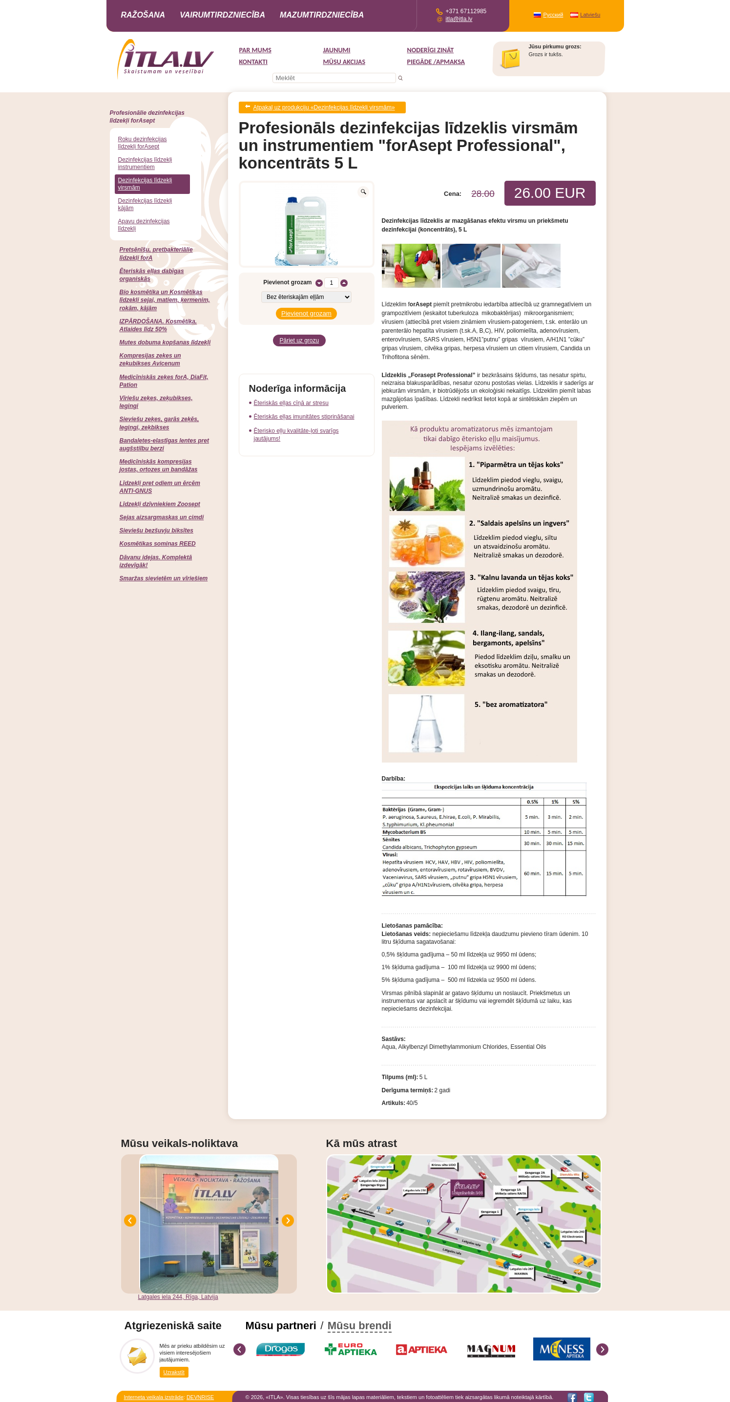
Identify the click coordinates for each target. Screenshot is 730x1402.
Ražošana (143, 15)
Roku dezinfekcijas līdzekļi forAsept (142, 143)
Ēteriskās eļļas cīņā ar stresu (291, 397)
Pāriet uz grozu (299, 335)
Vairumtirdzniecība (222, 15)
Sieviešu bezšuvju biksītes (156, 530)
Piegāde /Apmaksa (436, 62)
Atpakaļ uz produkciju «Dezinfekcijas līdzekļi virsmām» (324, 106)
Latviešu (590, 15)
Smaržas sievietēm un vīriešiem (164, 578)
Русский (553, 15)
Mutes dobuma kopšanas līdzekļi (165, 342)
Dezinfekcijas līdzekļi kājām (145, 204)
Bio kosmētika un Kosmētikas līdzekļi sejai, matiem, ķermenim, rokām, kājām (165, 300)
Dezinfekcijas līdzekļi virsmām (145, 184)
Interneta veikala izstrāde (154, 1395)
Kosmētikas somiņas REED (158, 543)
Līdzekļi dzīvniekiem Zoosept (160, 504)
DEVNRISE (200, 1395)
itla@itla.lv (459, 19)
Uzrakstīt (174, 1370)
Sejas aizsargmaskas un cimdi (162, 517)
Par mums (255, 50)
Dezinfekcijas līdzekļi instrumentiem (145, 163)
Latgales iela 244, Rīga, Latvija (178, 1295)
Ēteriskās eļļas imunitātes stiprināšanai (304, 410)
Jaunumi (337, 50)
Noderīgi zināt (430, 50)
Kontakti (253, 62)
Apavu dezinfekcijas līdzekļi (144, 225)
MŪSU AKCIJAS (344, 62)
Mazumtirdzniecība (322, 15)
